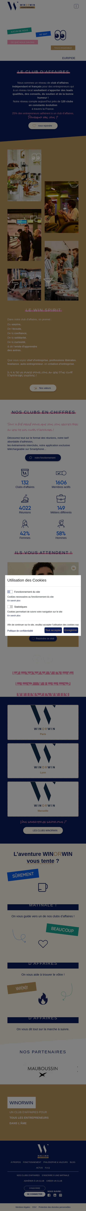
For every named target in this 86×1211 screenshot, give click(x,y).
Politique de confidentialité (20, 631)
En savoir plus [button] (13, 600)
